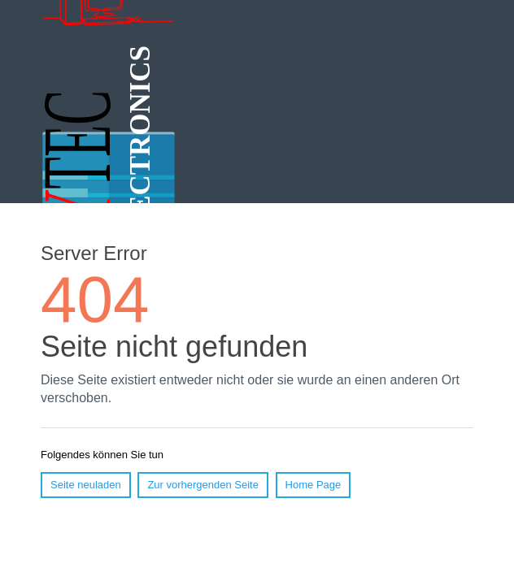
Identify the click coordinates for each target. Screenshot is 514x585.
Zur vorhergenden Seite (203, 485)
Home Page (313, 485)
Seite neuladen (85, 485)
